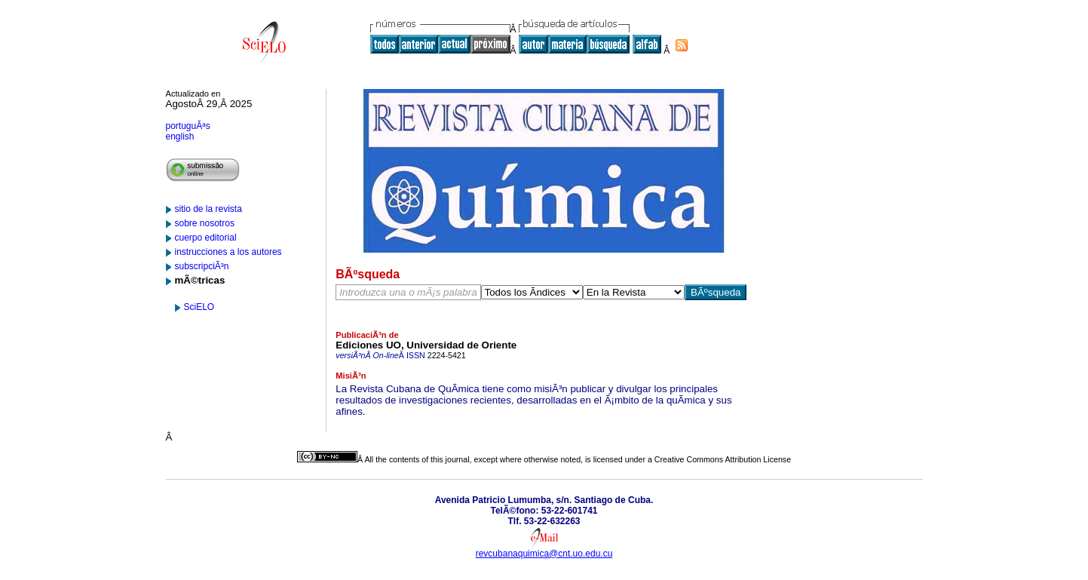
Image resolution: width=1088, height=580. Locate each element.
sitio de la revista (208, 209)
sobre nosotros (204, 223)
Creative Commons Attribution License (722, 459)
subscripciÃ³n (202, 266)
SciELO (199, 307)
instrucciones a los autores (228, 252)
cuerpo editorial (206, 237)
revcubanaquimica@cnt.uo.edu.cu (544, 553)
